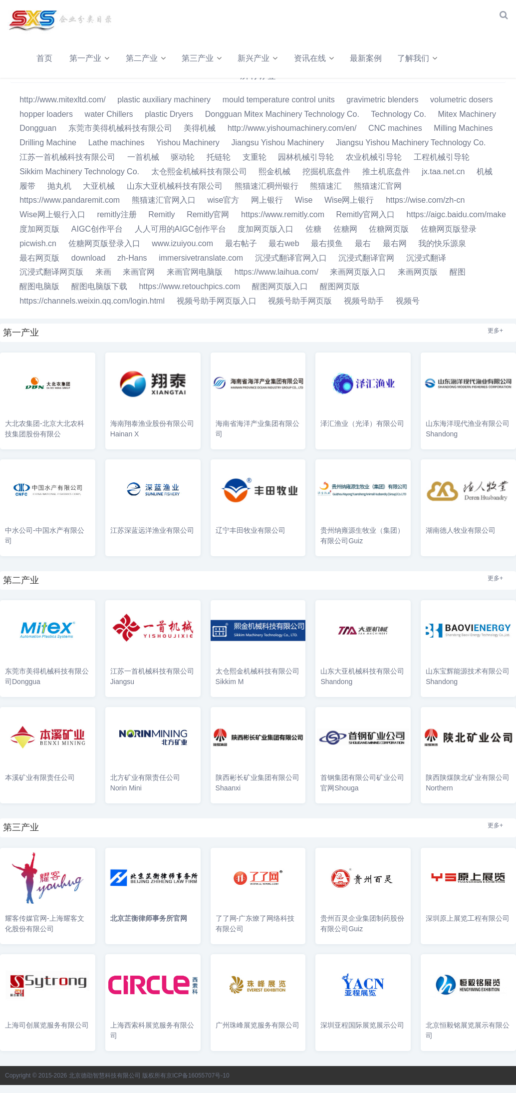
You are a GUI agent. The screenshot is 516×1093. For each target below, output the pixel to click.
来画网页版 (418, 280)
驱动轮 (183, 165)
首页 (44, 58)
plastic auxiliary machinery (164, 107)
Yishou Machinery (188, 151)
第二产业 (147, 58)
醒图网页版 (340, 295)
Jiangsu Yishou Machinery (277, 151)
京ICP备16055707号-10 (198, 1083)
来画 (103, 280)
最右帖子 (241, 251)
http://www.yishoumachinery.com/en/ (292, 136)
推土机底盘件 (386, 179)
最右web (283, 251)
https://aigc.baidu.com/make (456, 223)
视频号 (408, 309)
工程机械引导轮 (442, 165)
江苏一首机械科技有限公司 (67, 165)
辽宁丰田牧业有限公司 (250, 538)
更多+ (495, 338)
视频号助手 (364, 309)
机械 (485, 179)
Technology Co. (398, 122)
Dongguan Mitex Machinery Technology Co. (282, 122)
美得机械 (200, 136)
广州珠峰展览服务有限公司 (257, 1033)
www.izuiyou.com (182, 251)
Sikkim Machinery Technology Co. (79, 179)
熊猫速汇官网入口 (164, 208)
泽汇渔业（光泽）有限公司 (362, 431)
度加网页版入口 (265, 237)
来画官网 (139, 280)
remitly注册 (116, 223)
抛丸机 (59, 194)
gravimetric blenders (382, 107)
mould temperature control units (279, 107)
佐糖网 (345, 237)
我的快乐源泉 (442, 251)
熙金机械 (274, 179)
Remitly (161, 223)
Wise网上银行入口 (52, 223)
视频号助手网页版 (300, 309)
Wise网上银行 (349, 208)
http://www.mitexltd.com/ (62, 107)
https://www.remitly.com (282, 223)
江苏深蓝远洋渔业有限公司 (152, 538)
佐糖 (313, 237)
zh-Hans (132, 266)
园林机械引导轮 (306, 165)
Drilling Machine (47, 151)
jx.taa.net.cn (443, 179)
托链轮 (219, 165)
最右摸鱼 (327, 251)
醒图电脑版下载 (99, 295)
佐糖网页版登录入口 (104, 251)
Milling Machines (463, 136)
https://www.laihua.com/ (276, 280)
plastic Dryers (169, 122)
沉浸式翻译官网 (366, 266)
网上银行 (267, 208)
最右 (363, 251)
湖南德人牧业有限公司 (461, 538)
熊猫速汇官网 (378, 194)
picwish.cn (37, 251)
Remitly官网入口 (365, 223)
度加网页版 (39, 237)
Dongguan (37, 136)
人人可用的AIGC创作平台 (180, 237)
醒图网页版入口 (280, 295)
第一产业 (87, 58)
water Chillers (109, 122)
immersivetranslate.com (201, 266)
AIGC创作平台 (97, 237)
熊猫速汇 (326, 194)
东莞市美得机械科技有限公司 (120, 136)
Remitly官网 (208, 223)
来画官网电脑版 (195, 280)
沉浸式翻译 (426, 266)
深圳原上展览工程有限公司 (468, 927)
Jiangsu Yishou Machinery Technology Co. (411, 151)
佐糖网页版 (389, 237)
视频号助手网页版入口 (217, 309)
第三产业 (206, 58)
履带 (27, 194)
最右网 (395, 251)
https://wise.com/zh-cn (425, 208)
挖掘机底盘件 (326, 179)
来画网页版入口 (358, 280)
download (88, 266)
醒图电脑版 (39, 295)
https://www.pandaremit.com (69, 208)
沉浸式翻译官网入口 (291, 266)
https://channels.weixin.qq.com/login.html (92, 309)
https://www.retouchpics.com (189, 295)
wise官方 (223, 208)
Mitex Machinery (467, 122)
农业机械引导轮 (374, 165)
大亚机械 (99, 194)
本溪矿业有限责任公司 (40, 786)
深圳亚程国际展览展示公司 (362, 1033)
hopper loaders (46, 122)
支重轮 (254, 165)
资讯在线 (324, 58)
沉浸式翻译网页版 (51, 280)
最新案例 (384, 58)
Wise (304, 208)
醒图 (458, 280)
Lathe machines (116, 151)
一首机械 (143, 165)
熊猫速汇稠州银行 (266, 194)
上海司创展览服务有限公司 (47, 1033)
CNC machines (395, 136)
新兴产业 (265, 58)
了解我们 (433, 58)
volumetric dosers (461, 107)
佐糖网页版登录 (449, 237)
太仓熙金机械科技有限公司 (199, 179)
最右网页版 (39, 266)
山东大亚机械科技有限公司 (175, 194)
